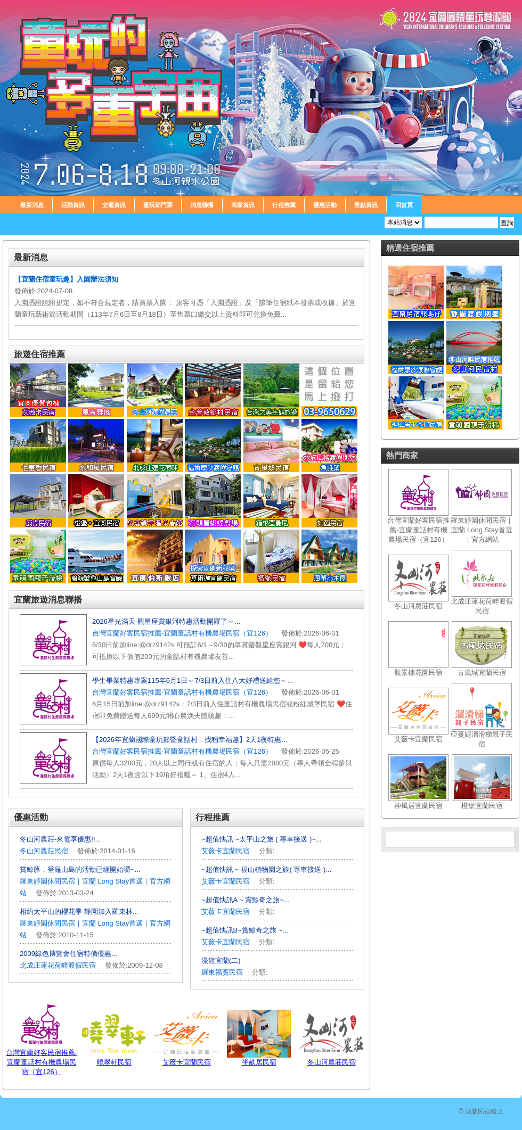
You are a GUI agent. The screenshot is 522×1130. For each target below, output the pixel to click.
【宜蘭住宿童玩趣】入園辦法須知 (66, 279)
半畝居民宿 (259, 1062)
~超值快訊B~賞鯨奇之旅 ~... (244, 930)
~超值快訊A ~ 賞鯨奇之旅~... (245, 900)
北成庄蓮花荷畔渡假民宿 (58, 965)
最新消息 (32, 205)
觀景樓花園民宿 (418, 673)
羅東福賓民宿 (223, 972)
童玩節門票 (158, 205)
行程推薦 (284, 205)
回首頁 (404, 205)
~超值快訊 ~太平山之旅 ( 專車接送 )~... (261, 839)
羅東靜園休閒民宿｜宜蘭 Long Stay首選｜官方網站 (482, 529)
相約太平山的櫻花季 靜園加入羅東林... (79, 911)
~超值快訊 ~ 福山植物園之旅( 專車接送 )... (266, 869)
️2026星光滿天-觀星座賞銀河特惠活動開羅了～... (166, 621)
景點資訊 (366, 205)
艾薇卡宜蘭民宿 (225, 851)
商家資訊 (243, 205)
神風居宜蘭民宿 (418, 806)
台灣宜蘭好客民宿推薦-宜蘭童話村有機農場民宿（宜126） (182, 633)
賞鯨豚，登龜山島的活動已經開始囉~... (80, 869)
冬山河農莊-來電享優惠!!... (60, 839)
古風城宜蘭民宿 (482, 673)
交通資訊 (114, 205)
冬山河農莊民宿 (44, 851)
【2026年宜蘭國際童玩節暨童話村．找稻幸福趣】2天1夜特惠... (189, 740)
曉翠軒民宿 (114, 1062)
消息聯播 (202, 205)
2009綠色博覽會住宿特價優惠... (68, 954)
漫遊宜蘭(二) (221, 960)
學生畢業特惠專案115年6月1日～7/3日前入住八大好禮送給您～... (192, 680)
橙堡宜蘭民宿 (482, 806)
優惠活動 (325, 205)
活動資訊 (73, 205)
